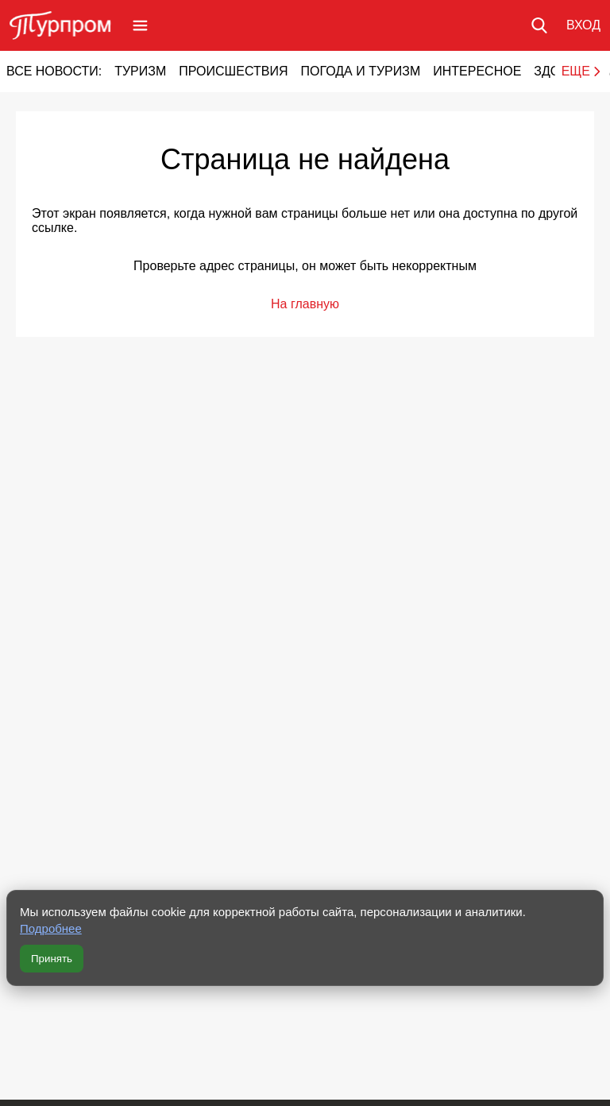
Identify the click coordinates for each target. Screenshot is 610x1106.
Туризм (140, 71)
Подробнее (51, 928)
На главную (305, 304)
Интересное (477, 71)
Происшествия (233, 71)
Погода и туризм (360, 71)
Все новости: (54, 71)
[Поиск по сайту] (539, 25)
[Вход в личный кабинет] (583, 25)
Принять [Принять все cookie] (51, 959)
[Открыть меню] (140, 25)
